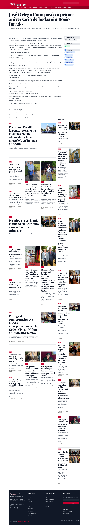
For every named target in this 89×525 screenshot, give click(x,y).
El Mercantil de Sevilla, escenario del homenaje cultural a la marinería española (16, 285)
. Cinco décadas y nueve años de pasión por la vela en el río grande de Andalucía (32, 274)
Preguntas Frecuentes (67, 511)
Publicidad (65, 509)
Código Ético (48, 497)
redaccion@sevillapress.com (23, 521)
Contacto (47, 506)
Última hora (23, 7)
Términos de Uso (49, 503)
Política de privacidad (72, 507)
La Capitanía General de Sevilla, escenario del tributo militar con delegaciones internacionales (32, 371)
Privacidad (63, 520)
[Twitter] (12, 507)
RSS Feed (30, 515)
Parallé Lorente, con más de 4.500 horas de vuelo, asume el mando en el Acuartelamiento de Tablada (32, 190)
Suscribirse (71, 503)
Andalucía (35, 7)
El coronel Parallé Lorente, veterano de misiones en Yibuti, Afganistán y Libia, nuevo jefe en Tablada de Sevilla (15, 168)
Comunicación (58, 7)
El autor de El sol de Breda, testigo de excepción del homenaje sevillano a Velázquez (15, 252)
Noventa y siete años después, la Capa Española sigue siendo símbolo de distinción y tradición (16, 358)
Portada (17, 7)
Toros (51, 7)
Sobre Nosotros (49, 496)
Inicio (10, 9)
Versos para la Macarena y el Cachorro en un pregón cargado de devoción (48, 370)
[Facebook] (10, 507)
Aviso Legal (48, 504)
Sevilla (29, 7)
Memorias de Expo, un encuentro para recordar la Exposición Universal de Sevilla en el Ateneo (16, 383)
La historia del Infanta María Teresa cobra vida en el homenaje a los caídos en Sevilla (47, 190)
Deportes (46, 7)
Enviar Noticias (66, 513)
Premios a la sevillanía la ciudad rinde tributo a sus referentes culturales (63, 130)
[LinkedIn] (17, 507)
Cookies (68, 520)
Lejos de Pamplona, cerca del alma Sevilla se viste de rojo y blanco (16, 195)
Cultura (64, 7)
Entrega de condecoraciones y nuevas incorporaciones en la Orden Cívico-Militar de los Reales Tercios (64, 315)
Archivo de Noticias (32, 513)
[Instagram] (15, 507)
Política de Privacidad (50, 499)
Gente (40, 7)
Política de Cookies (49, 501)
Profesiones (70, 7)
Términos (73, 520)
